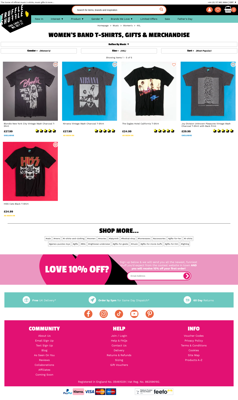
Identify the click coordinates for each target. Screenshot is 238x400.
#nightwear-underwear (99, 244)
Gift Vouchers (119, 365)
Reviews (44, 360)
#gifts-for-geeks (120, 244)
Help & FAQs (119, 340)
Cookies (194, 350)
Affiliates (44, 369)
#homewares (144, 238)
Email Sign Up (44, 340)
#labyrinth (114, 238)
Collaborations (44, 365)
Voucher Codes (194, 335)
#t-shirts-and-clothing (73, 238)
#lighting (185, 244)
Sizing (119, 360)
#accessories (159, 238)
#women (91, 238)
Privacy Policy (194, 340)
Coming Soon (44, 374)
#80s (83, 244)
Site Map (194, 355)
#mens (57, 238)
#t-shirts (188, 238)
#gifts (75, 244)
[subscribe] (186, 276)
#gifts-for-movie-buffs (151, 244)
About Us (44, 335)
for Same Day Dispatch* (119, 300)
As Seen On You (44, 355)
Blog (44, 350)
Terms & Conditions (194, 345)
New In (39, 18)
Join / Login (119, 335)
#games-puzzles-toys (59, 244)
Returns (199, 300)
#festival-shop (128, 238)
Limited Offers (148, 18)
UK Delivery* (39, 300)
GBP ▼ (232, 2)
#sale (48, 238)
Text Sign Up (44, 345)
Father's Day (185, 18)
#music (134, 244)
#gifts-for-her (174, 238)
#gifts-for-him (171, 244)
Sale (167, 18)
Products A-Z (193, 360)
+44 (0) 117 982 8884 (218, 2)
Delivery (119, 350)
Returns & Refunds (119, 355)
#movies (102, 238)
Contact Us (119, 345)
